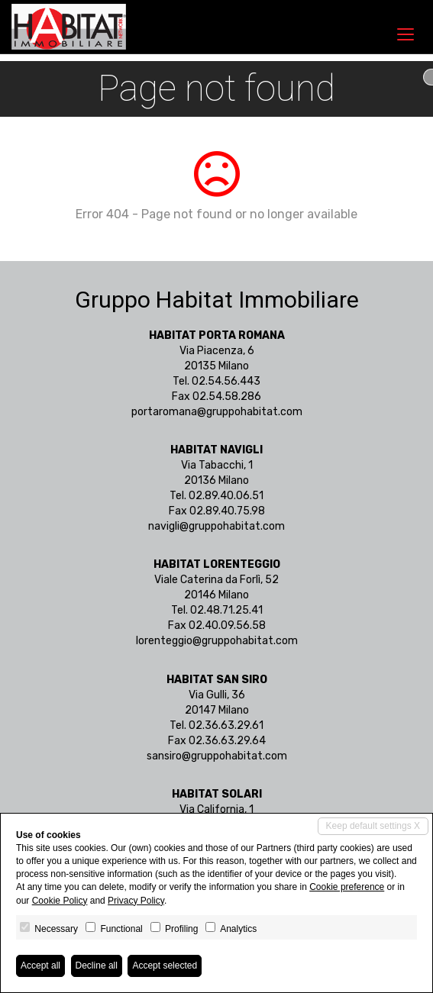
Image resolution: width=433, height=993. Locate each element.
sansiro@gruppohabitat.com (217, 756)
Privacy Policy (136, 900)
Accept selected (164, 965)
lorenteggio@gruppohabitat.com (217, 640)
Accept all (40, 965)
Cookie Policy (60, 900)
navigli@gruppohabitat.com (216, 526)
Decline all (97, 965)
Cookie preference (346, 887)
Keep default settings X (373, 826)
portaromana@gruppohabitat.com (216, 411)
